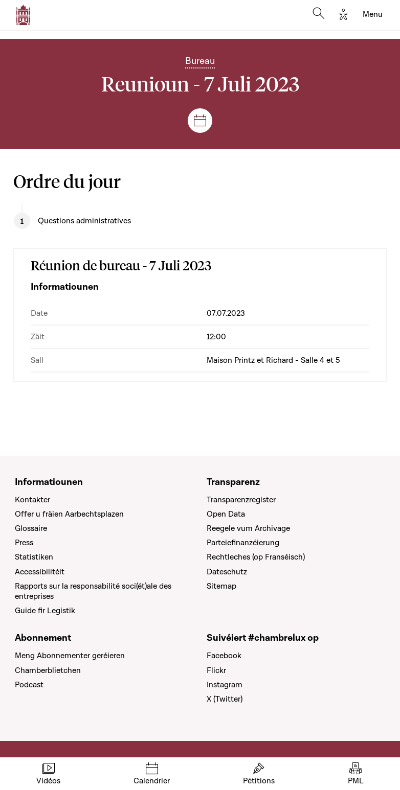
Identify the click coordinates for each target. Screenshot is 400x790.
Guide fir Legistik (45, 611)
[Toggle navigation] (373, 15)
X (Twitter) (224, 699)
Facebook (224, 655)
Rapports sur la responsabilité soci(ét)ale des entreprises (93, 591)
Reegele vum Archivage (248, 528)
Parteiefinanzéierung (243, 543)
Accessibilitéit (39, 572)
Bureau (200, 61)
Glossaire (31, 528)
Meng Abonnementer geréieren (70, 655)
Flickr (216, 670)
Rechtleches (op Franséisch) (256, 557)
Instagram (224, 685)
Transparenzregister (241, 500)
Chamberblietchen (48, 670)
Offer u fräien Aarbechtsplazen (69, 514)
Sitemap (221, 586)
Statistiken (34, 557)
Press (24, 543)
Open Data (226, 514)
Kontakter (32, 500)
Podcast (29, 685)
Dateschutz (227, 572)
